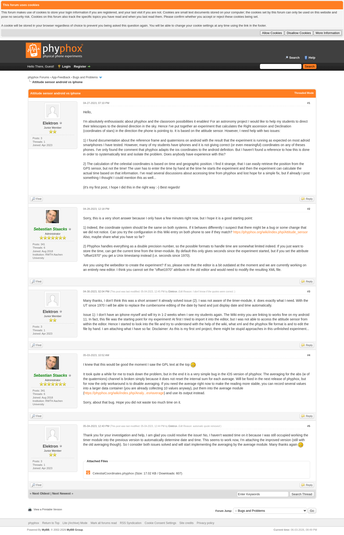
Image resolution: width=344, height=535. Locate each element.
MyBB (45, 529)
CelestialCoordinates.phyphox (113, 473)
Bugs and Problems (85, 77)
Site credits (186, 523)
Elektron (50, 123)
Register (80, 66)
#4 (308, 355)
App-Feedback (61, 77)
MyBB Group (75, 529)
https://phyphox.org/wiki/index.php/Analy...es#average (124, 393)
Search (294, 57)
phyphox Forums (38, 77)
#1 (308, 103)
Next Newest (61, 493)
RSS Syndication (130, 523)
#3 (308, 291)
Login (66, 66)
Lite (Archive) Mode (75, 523)
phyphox (33, 523)
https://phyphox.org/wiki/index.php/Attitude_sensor (270, 232)
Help (312, 57)
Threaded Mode (304, 92)
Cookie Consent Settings (160, 523)
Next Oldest (40, 493)
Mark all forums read (104, 523)
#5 (308, 426)
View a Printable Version (48, 509)
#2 (308, 208)
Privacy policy (205, 523)
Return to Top (50, 523)
